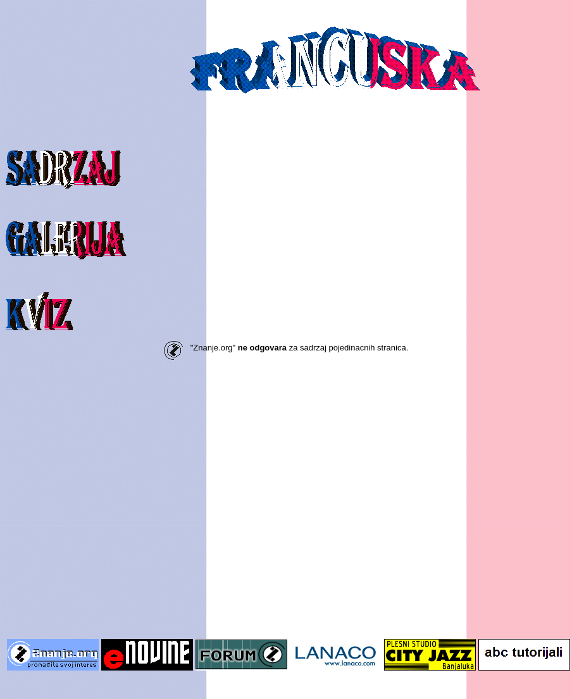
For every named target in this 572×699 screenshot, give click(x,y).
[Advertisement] (118, 508)
